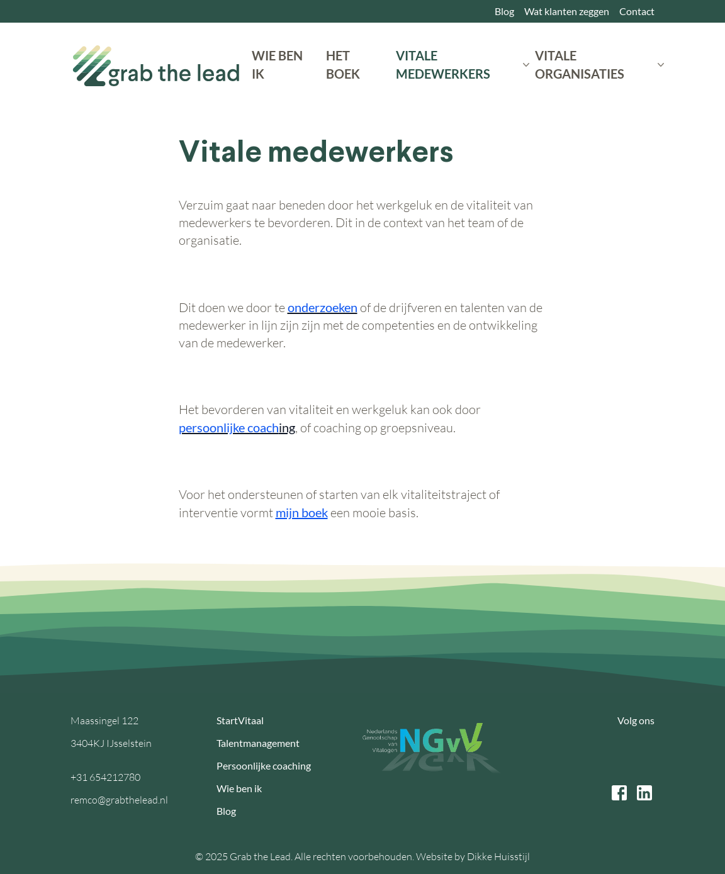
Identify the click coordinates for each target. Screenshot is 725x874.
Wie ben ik (239, 788)
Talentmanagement (258, 743)
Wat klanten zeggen (566, 11)
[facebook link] (619, 793)
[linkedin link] (644, 793)
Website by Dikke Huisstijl (473, 856)
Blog (504, 11)
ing (237, 427)
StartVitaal (240, 720)
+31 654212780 (105, 777)
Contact (637, 11)
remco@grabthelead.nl (119, 799)
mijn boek (302, 512)
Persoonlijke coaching (263, 765)
